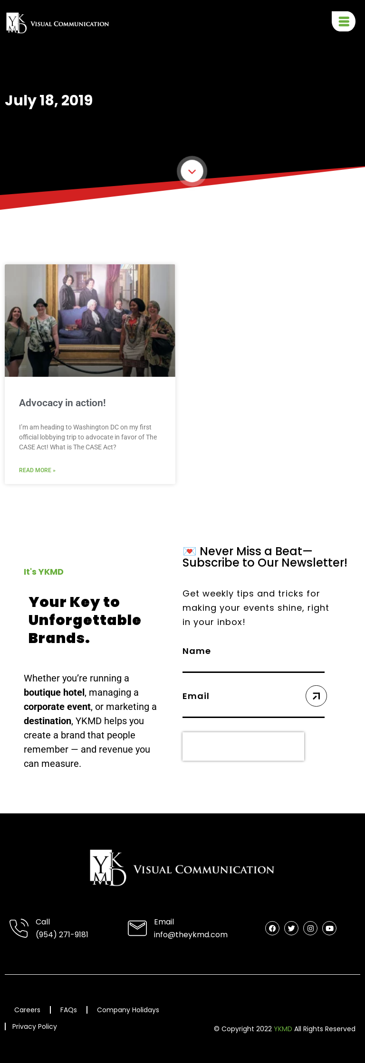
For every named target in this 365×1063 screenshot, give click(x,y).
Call (43, 921)
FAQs (68, 1010)
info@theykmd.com (191, 934)
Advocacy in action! (62, 403)
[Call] (19, 928)
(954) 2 (49, 934)
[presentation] (243, 746)
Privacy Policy (34, 1027)
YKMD (283, 1029)
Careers (27, 1010)
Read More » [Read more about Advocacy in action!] (37, 470)
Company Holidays (128, 1010)
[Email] (137, 928)
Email (164, 921)
